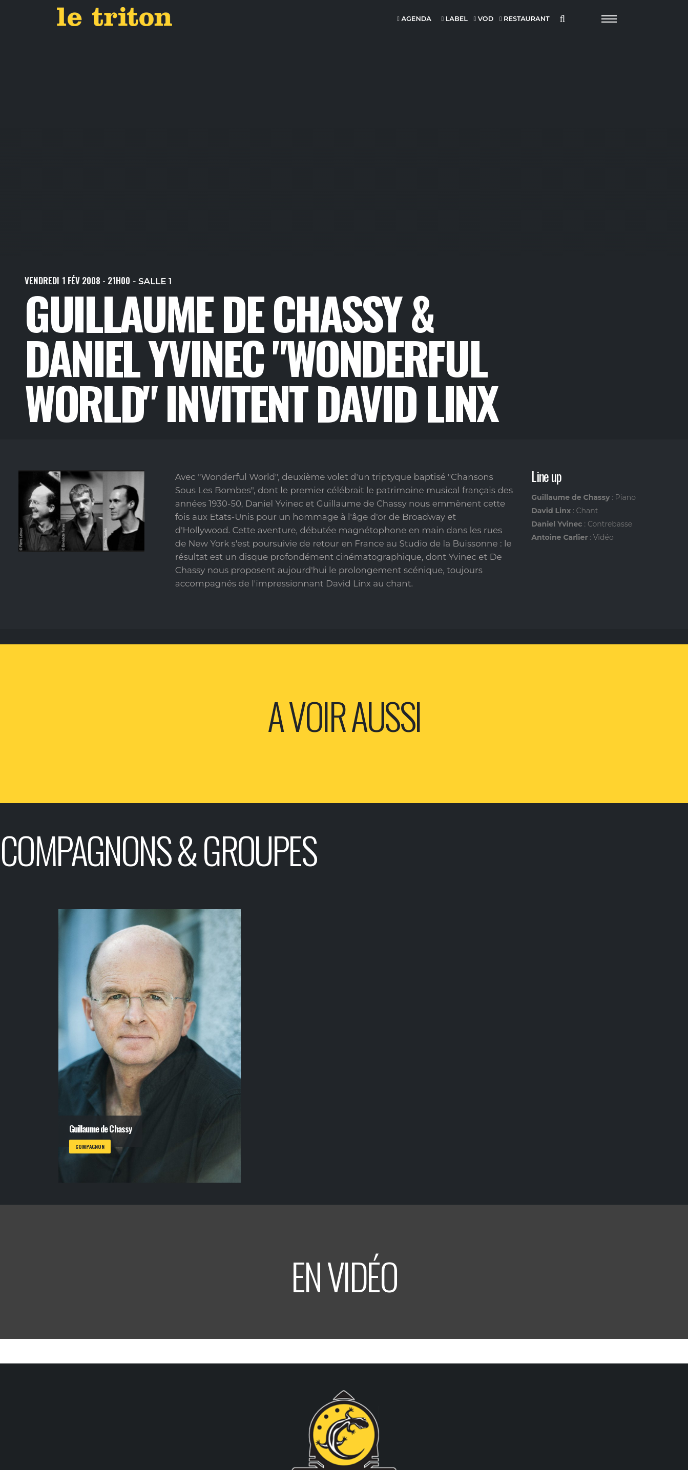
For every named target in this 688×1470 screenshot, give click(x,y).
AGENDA (414, 19)
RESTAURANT (524, 19)
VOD (484, 19)
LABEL (454, 19)
